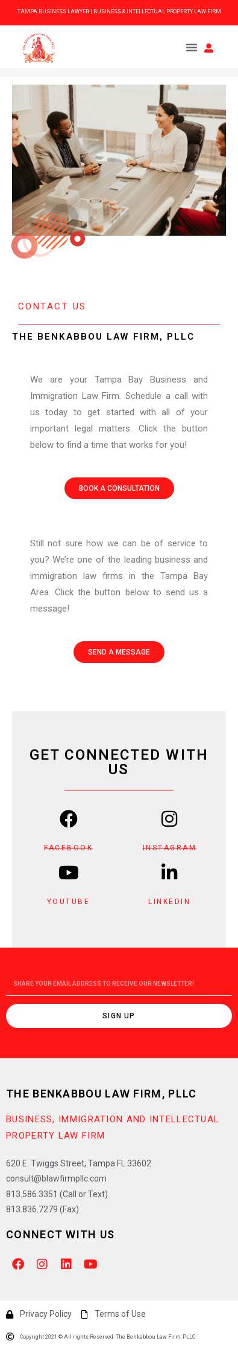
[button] (192, 47)
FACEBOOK (68, 848)
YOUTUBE (68, 901)
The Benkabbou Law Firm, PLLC (101, 1093)
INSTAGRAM (170, 848)
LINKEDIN (169, 901)
